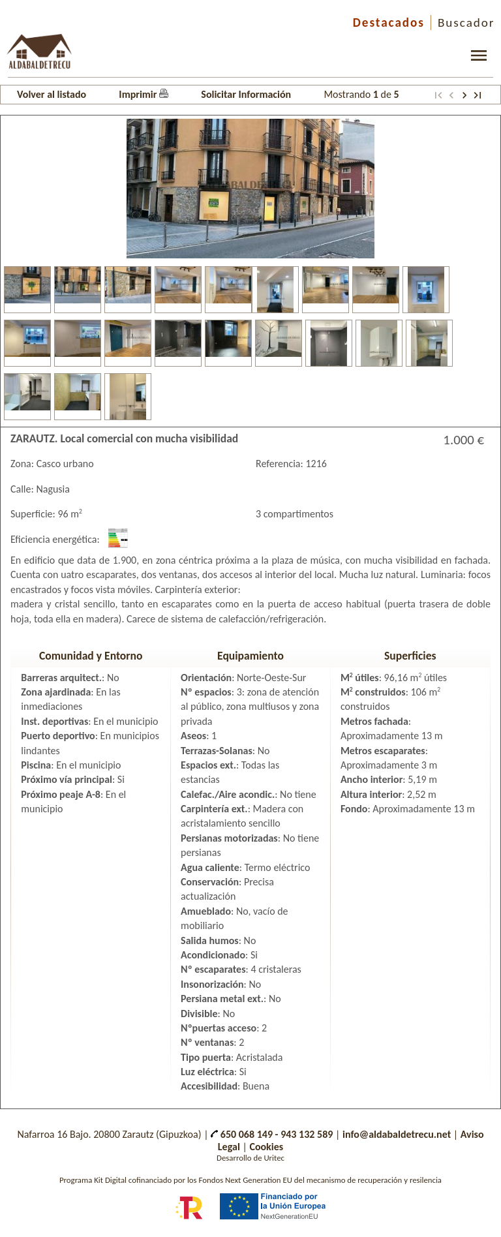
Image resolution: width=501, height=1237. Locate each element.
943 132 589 (307, 1134)
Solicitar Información (246, 94)
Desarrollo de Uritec (250, 1158)
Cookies (266, 1146)
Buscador (466, 22)
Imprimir (143, 94)
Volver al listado (51, 94)
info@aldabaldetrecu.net (396, 1134)
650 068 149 (242, 1134)
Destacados (389, 22)
